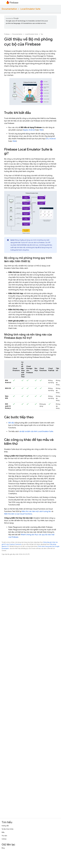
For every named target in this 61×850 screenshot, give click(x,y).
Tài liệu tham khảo (7, 829)
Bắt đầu (11, 423)
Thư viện (4, 836)
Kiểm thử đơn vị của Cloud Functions (18, 514)
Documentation (9, 9)
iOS (47, 139)
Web (41, 130)
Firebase (7, 34)
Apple (25, 130)
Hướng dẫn (5, 826)
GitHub (4, 839)
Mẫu (3, 832)
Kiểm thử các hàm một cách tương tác (36, 511)
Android (32, 130)
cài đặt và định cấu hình (36, 431)
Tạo (42, 34)
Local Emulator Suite (30, 9)
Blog (3, 848)
